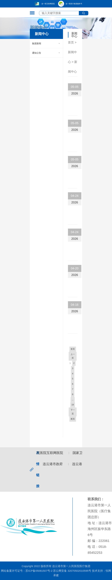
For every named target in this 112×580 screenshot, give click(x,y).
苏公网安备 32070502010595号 (72, 570)
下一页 (73, 412)
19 (73, 405)
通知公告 (36, 53)
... (73, 399)
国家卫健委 (81, 453)
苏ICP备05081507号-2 (38, 570)
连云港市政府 (53, 464)
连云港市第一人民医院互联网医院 (39, 453)
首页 (71, 42)
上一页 (73, 356)
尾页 (73, 419)
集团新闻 (36, 43)
